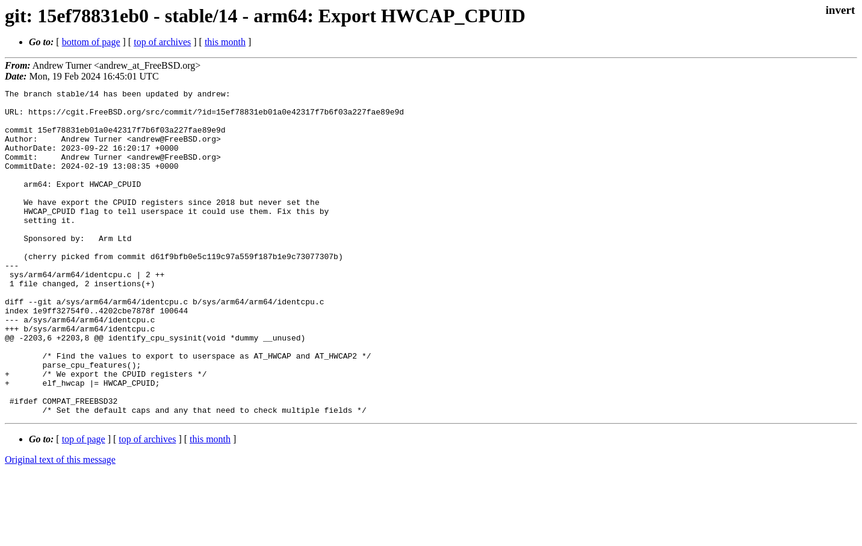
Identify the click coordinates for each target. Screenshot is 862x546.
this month (225, 42)
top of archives (162, 42)
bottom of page (91, 42)
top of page (83, 504)
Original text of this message (60, 524)
